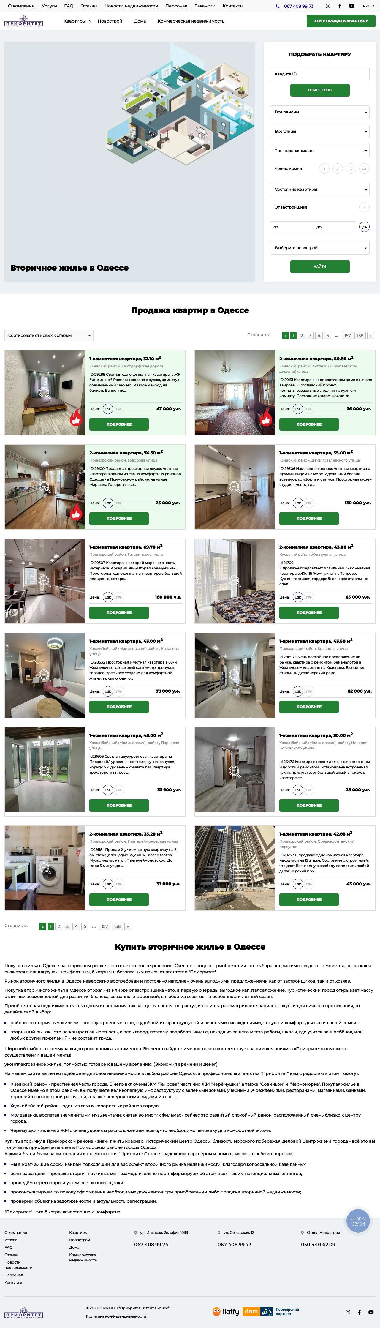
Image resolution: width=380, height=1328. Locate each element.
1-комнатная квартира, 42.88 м (315, 833)
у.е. (365, 227)
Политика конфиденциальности (116, 1316)
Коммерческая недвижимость (191, 21)
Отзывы (88, 6)
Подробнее (119, 424)
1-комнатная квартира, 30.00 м (316, 735)
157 (347, 335)
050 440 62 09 (318, 1245)
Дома (140, 21)
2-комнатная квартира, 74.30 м (126, 452)
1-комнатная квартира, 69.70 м (125, 547)
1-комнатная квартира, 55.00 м (316, 452)
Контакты (233, 6)
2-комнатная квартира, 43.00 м (316, 547)
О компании (21, 6)
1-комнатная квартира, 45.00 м (126, 735)
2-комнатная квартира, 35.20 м (125, 833)
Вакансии (205, 6)
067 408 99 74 (151, 1245)
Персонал (176, 6)
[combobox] (320, 112)
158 (360, 335)
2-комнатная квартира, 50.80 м (316, 358)
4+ (364, 169)
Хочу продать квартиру (341, 21)
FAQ (68, 6)
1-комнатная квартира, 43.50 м (315, 641)
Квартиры (75, 21)
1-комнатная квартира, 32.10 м (125, 358)
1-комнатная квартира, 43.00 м (126, 641)
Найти (320, 267)
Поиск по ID (320, 90)
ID (91, 468)
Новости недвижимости (131, 6)
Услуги (49, 6)
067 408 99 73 (299, 6)
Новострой (110, 21)
